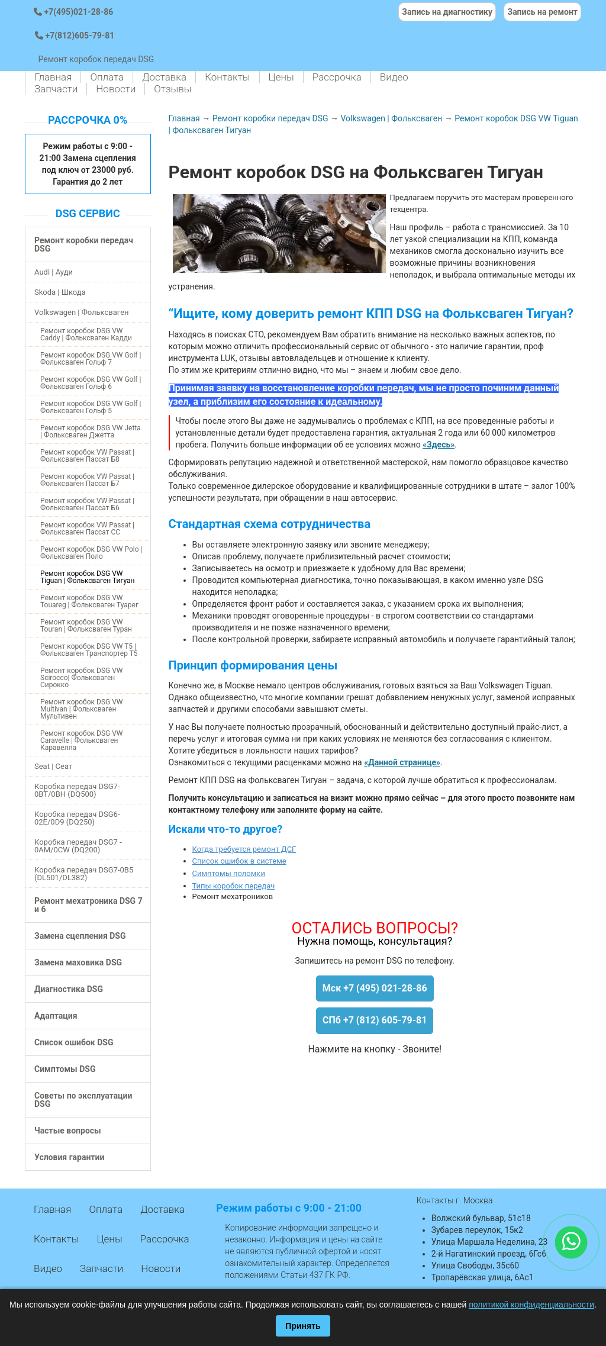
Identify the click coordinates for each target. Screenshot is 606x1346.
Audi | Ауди (53, 272)
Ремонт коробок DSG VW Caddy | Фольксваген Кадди (86, 334)
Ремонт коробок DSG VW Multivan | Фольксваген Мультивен (81, 709)
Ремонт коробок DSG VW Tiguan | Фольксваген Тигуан (87, 577)
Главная (53, 77)
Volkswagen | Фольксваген (81, 312)
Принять (302, 1326)
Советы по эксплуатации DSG (83, 1100)
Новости (116, 89)
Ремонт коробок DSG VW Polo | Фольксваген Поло (91, 553)
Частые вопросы (67, 1130)
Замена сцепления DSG (79, 936)
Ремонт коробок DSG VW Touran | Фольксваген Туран (86, 625)
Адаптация (55, 1015)
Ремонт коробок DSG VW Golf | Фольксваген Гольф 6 (90, 383)
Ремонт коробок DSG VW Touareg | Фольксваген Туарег (89, 601)
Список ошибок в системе (239, 860)
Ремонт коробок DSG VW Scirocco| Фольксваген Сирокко (81, 677)
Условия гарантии (69, 1157)
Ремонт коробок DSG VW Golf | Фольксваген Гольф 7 (90, 358)
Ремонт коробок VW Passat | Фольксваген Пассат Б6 (87, 504)
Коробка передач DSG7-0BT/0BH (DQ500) (77, 790)
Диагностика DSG (68, 989)
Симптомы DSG (64, 1069)
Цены (281, 77)
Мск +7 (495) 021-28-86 (375, 988)
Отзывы (172, 89)
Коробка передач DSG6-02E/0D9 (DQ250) (77, 818)
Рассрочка (337, 77)
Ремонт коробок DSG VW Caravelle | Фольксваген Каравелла (81, 740)
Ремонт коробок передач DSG (96, 59)
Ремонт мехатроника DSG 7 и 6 (88, 905)
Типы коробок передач (233, 885)
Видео (394, 77)
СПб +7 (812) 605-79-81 (375, 1020)
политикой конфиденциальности (531, 1304)
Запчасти (56, 89)
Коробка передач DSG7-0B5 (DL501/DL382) (83, 873)
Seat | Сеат (53, 766)
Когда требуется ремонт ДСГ (244, 849)
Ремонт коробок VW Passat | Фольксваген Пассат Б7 (87, 480)
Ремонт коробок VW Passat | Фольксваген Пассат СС (87, 528)
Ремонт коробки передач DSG (83, 244)
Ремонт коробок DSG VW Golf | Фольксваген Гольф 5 (90, 407)
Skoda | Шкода (60, 292)
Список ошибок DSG (74, 1042)
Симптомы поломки (228, 873)
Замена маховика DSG (78, 962)
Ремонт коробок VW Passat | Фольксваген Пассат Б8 (87, 455)
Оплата (107, 77)
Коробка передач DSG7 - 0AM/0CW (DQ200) (78, 846)
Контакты (227, 77)
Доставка (164, 77)
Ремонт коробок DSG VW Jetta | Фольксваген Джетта (90, 431)
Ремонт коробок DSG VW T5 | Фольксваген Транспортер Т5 (89, 650)
